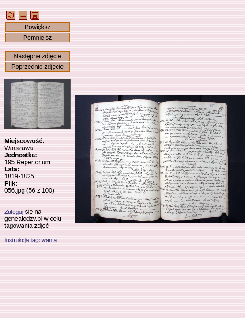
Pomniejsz (37, 37)
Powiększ (37, 26)
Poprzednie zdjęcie (37, 66)
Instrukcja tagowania (30, 240)
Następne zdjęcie (37, 56)
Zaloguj (13, 211)
